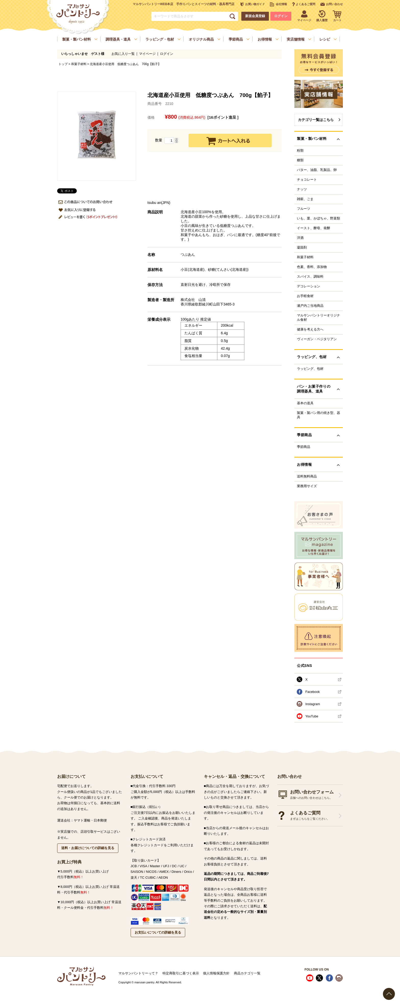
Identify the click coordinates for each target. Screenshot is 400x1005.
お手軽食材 (305, 296)
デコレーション (308, 286)
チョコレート (307, 179)
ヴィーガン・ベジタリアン (317, 339)
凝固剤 (302, 247)
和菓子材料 (78, 64)
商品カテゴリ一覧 (247, 973)
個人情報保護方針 (216, 973)
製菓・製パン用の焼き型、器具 (318, 415)
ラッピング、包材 (310, 369)
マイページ (147, 54)
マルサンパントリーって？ (138, 973)
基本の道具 (305, 403)
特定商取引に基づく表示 (180, 973)
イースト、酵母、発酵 (313, 228)
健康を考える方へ (310, 329)
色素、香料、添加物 (312, 267)
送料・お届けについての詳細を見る (87, 848)
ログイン (281, 16)
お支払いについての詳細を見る (158, 932)
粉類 (300, 150)
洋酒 (300, 238)
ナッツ (302, 189)
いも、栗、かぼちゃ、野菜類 (318, 218)
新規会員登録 (255, 16)
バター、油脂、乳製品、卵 (317, 170)
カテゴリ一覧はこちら (316, 120)
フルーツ (303, 209)
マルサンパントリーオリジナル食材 (318, 318)
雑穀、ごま (305, 199)
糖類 (300, 160)
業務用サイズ (307, 486)
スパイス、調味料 (310, 276)
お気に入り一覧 (123, 54)
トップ (63, 64)
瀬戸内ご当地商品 (310, 306)
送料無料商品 (307, 476)
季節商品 (303, 447)
